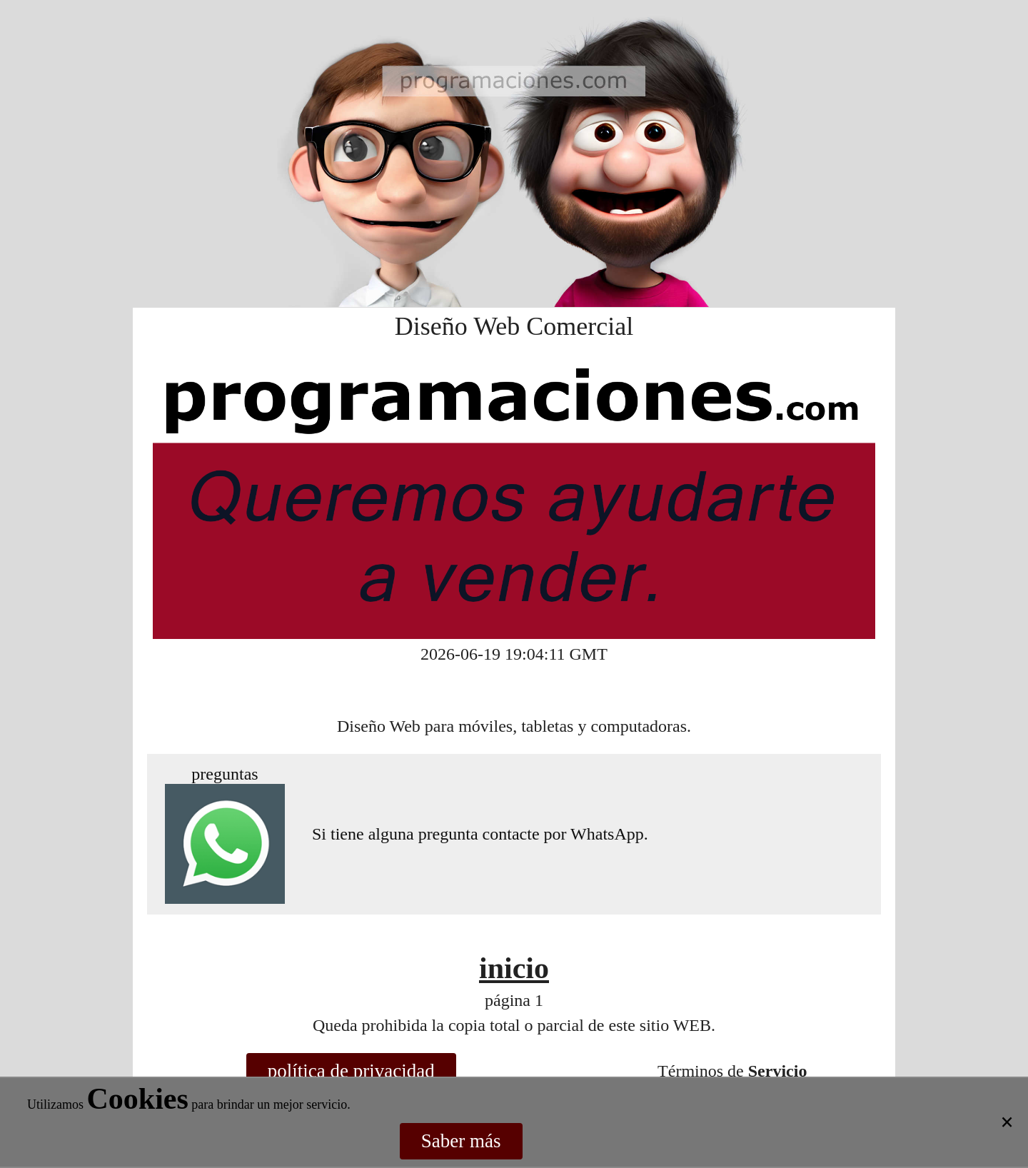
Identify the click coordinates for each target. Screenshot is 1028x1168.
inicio (514, 968)
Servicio (777, 1071)
